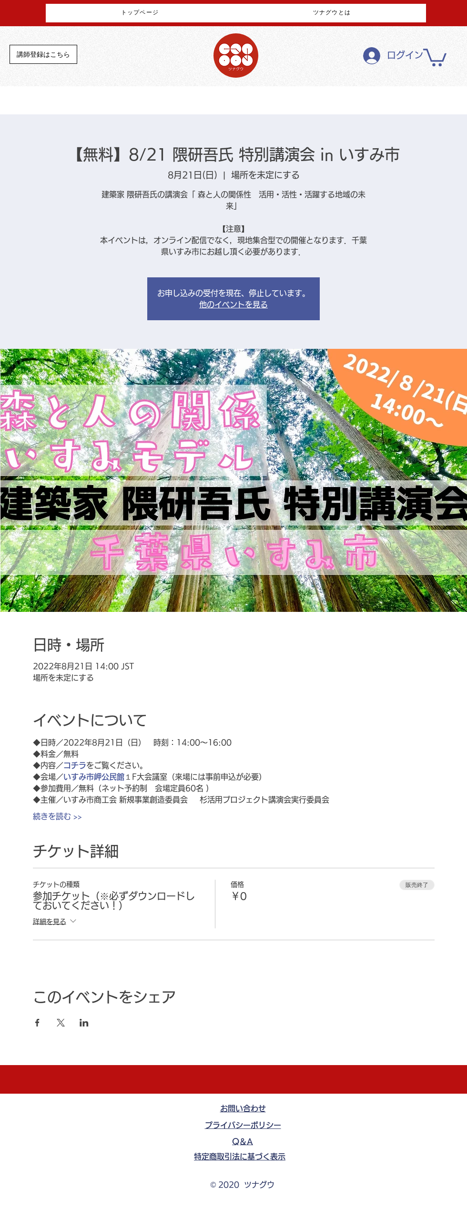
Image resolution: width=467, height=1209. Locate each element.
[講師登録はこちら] (43, 54)
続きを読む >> (57, 816)
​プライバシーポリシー (243, 1125)
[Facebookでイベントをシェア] (37, 1022)
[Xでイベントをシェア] (60, 1022)
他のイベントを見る (233, 304)
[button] (435, 56)
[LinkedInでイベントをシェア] (84, 1022)
